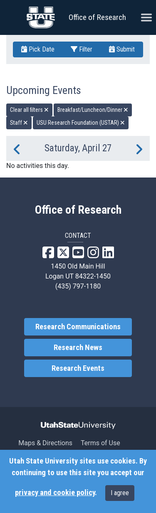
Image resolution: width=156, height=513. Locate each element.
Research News (78, 347)
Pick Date (37, 49)
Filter (81, 49)
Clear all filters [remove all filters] (29, 109)
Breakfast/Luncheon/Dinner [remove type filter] (92, 109)
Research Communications (78, 326)
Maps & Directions (45, 443)
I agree (120, 493)
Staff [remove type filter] (19, 122)
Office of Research (97, 17)
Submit (122, 49)
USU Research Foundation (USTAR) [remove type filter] (81, 122)
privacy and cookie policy (55, 492)
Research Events (78, 368)
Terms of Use (100, 443)
